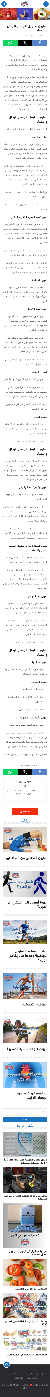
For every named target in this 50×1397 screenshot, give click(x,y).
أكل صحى (40, 1374)
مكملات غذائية (32, 1378)
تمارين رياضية (28, 1374)
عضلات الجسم (14, 1374)
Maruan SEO (25, 782)
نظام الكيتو (19, 1378)
